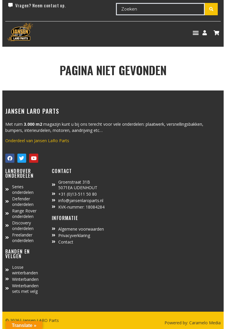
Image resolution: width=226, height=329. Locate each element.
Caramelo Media (204, 322)
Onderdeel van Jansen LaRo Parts (37, 140)
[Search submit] (211, 9)
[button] (195, 33)
